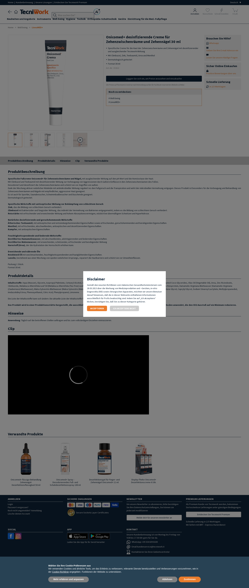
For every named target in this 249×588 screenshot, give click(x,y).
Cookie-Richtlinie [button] (60, 572)
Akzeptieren (97, 308)
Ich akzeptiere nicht (124, 308)
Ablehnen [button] (167, 579)
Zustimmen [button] (190, 579)
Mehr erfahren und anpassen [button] (68, 579)
